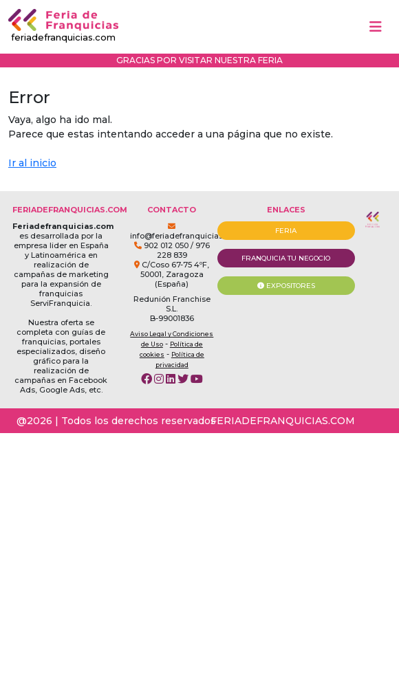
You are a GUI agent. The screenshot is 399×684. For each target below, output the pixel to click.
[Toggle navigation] (375, 26)
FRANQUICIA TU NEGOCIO (285, 258)
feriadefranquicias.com (63, 26)
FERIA (285, 230)
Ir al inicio (32, 163)
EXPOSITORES (286, 285)
